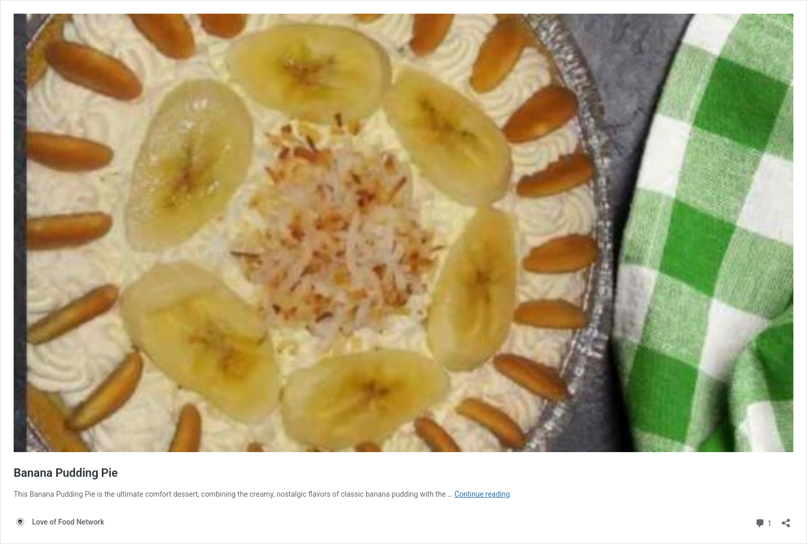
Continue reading (482, 494)
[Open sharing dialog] (786, 519)
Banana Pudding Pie (66, 472)
